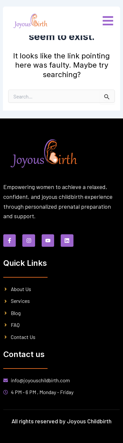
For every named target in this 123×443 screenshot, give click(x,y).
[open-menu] (108, 21)
